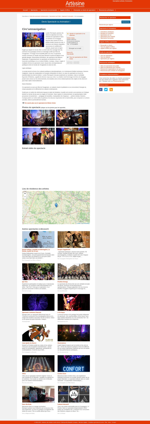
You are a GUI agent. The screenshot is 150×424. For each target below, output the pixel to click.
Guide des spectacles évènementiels (38, 16)
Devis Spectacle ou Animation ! (56, 22)
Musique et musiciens (107, 33)
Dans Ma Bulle (26, 404)
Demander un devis (106, 45)
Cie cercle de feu (64, 352)
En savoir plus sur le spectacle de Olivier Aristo (40, 103)
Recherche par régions (106, 24)
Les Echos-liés (63, 290)
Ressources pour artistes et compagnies (113, 70)
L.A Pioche (62, 413)
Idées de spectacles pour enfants (110, 67)
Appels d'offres (65, 10)
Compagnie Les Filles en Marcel (32, 260)
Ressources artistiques (106, 10)
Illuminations (62, 343)
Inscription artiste (118, 1)
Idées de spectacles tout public (110, 66)
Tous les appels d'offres (108, 47)
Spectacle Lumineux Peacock (31, 312)
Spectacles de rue (106, 35)
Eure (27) (70, 52)
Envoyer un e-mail (75, 48)
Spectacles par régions (107, 58)
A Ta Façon (61, 312)
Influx (24, 373)
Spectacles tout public (107, 38)
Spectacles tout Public (55, 16)
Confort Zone (62, 373)
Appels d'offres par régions (109, 48)
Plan (106, 422)
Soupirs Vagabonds (64, 249)
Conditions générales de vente (96, 422)
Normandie (70, 54)
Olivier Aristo (71, 38)
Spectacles (34, 10)
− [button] (25, 197)
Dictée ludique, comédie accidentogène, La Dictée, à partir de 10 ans (36, 250)
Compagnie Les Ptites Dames (67, 382)
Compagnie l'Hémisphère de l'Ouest (69, 258)
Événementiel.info (118, 81)
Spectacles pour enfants (108, 36)
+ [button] (25, 193)
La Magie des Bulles (29, 413)
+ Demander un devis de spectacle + (84, 10)
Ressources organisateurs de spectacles (113, 69)
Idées (109, 422)
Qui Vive (25, 282)
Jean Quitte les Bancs (29, 343)
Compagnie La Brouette (30, 352)
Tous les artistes (105, 57)
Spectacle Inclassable (67, 16)
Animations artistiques (107, 32)
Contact (114, 422)
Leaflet (78, 223)
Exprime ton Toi (64, 321)
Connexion (128, 1)
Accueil (25, 10)
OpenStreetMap (85, 223)
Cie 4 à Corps (27, 290)
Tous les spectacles (106, 55)
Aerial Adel (27, 321)
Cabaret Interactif (63, 404)
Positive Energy (63, 282)
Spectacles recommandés (49, 10)
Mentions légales (83, 422)
